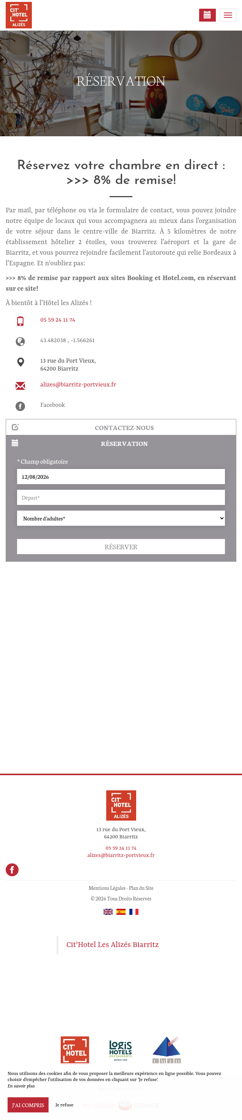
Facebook (52, 405)
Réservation (80, 443)
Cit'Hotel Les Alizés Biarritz (112, 945)
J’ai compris (28, 1105)
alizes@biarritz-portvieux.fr (78, 385)
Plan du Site (141, 887)
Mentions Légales (106, 887)
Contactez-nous (83, 427)
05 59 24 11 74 (57, 320)
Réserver (120, 546)
